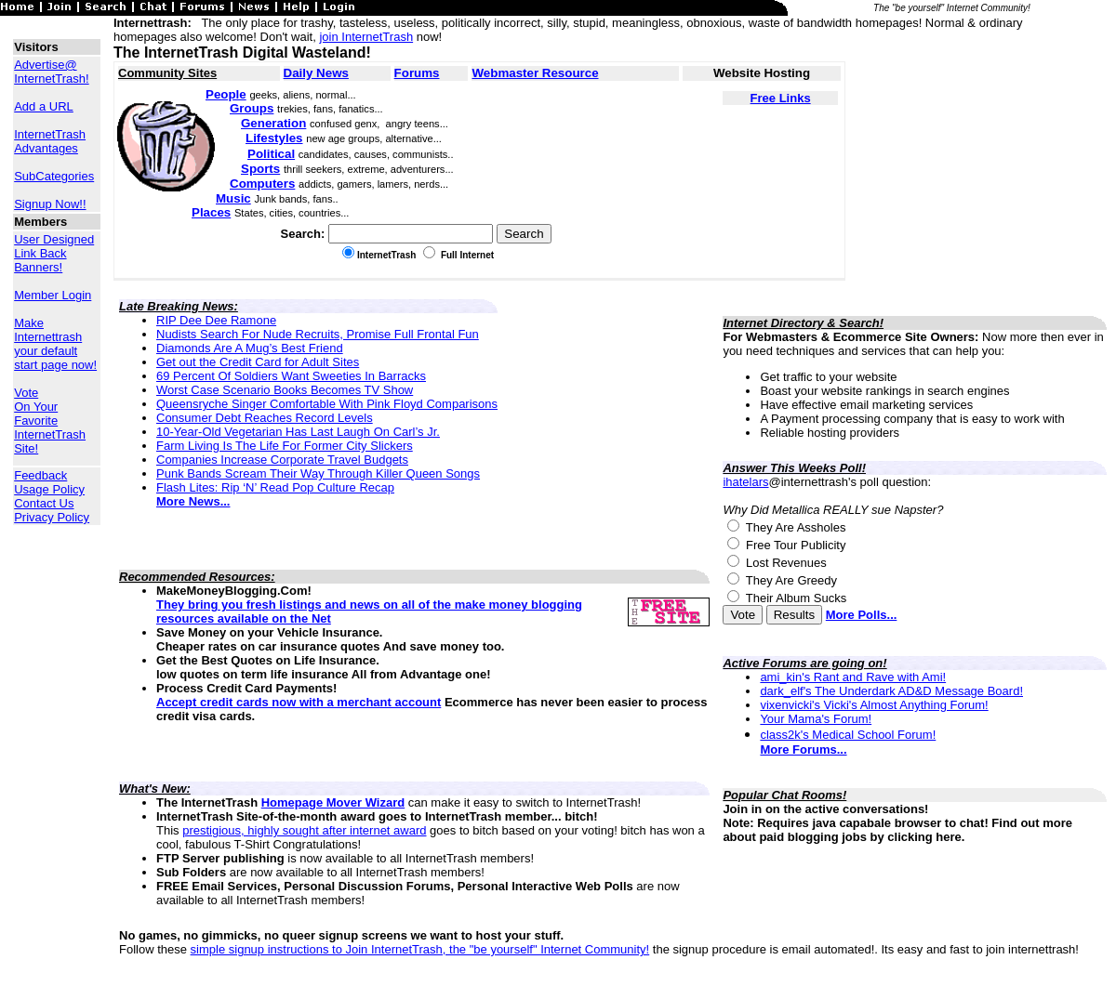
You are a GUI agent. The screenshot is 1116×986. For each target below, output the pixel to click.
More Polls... (861, 615)
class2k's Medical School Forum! (848, 735)
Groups (251, 108)
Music (233, 198)
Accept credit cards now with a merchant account (298, 702)
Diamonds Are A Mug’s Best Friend (249, 348)
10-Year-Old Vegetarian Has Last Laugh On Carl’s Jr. (298, 432)
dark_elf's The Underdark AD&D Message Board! (891, 691)
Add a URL (43, 106)
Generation (273, 123)
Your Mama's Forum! (815, 719)
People (226, 94)
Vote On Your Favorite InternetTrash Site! (50, 420)
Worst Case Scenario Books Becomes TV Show (284, 390)
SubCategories (54, 176)
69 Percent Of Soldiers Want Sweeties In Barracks (291, 376)
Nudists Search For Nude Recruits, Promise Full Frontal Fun (317, 334)
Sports (260, 169)
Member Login (52, 295)
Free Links (781, 98)
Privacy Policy (51, 517)
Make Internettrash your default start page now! (55, 344)
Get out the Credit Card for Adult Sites (257, 362)
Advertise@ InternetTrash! (51, 71)
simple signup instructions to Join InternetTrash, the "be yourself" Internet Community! (420, 949)
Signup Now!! (50, 204)
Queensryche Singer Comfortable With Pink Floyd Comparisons (327, 404)
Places (211, 212)
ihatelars (745, 482)
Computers (262, 184)
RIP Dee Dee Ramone (216, 320)
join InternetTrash (366, 37)
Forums (417, 73)
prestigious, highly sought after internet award (304, 830)
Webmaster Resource (535, 73)
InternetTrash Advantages (50, 141)
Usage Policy (49, 489)
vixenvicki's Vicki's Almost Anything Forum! (874, 705)
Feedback (40, 475)
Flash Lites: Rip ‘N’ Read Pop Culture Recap (275, 487)
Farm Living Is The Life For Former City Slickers (284, 446)
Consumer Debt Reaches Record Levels (264, 418)
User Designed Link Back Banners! (54, 253)
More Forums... (803, 749)
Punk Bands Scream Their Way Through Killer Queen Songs (318, 473)
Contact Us (43, 503)
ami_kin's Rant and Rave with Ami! (853, 677)
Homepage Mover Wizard (333, 802)
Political (271, 154)
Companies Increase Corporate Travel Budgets (282, 460)
